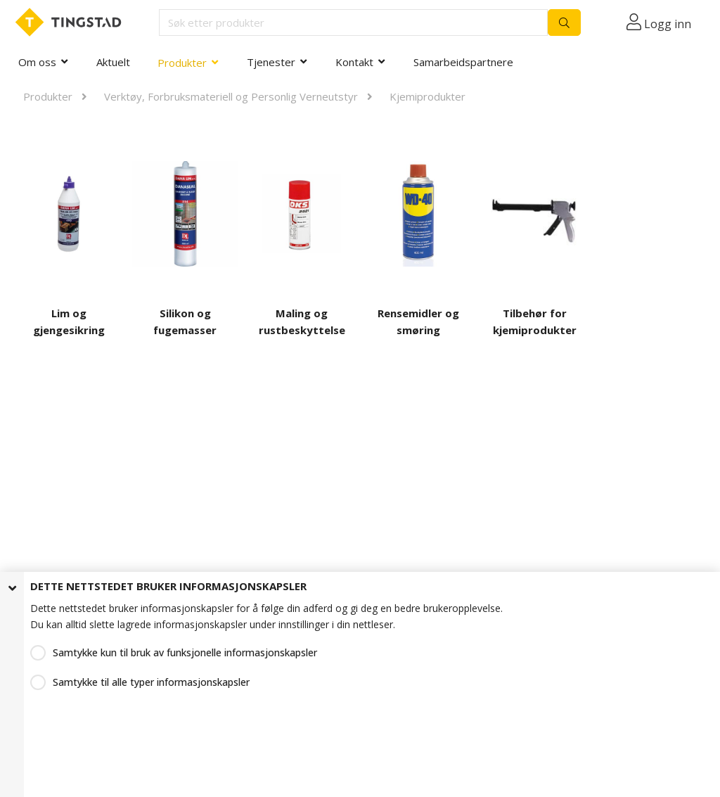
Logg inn (667, 24)
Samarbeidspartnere (463, 62)
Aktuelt (113, 62)
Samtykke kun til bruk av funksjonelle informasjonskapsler (185, 652)
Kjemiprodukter (427, 96)
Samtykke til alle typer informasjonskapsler (151, 682)
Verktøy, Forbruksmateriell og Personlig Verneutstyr (231, 96)
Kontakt (354, 62)
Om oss (37, 62)
